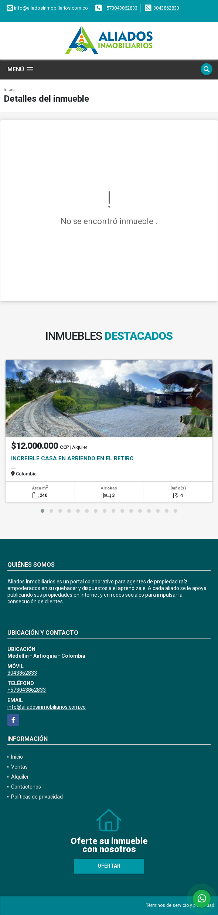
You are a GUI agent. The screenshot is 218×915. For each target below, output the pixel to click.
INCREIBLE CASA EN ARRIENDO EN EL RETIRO (72, 458)
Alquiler (20, 777)
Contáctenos (26, 787)
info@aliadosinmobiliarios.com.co (46, 707)
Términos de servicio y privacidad (180, 905)
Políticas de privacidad (37, 797)
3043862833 (166, 8)
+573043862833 (120, 8)
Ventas (19, 767)
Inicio (9, 89)
